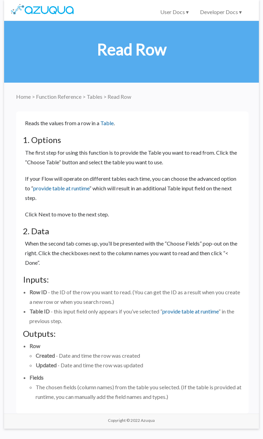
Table (107, 123)
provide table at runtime (61, 188)
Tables (95, 96)
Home (24, 96)
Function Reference (59, 96)
